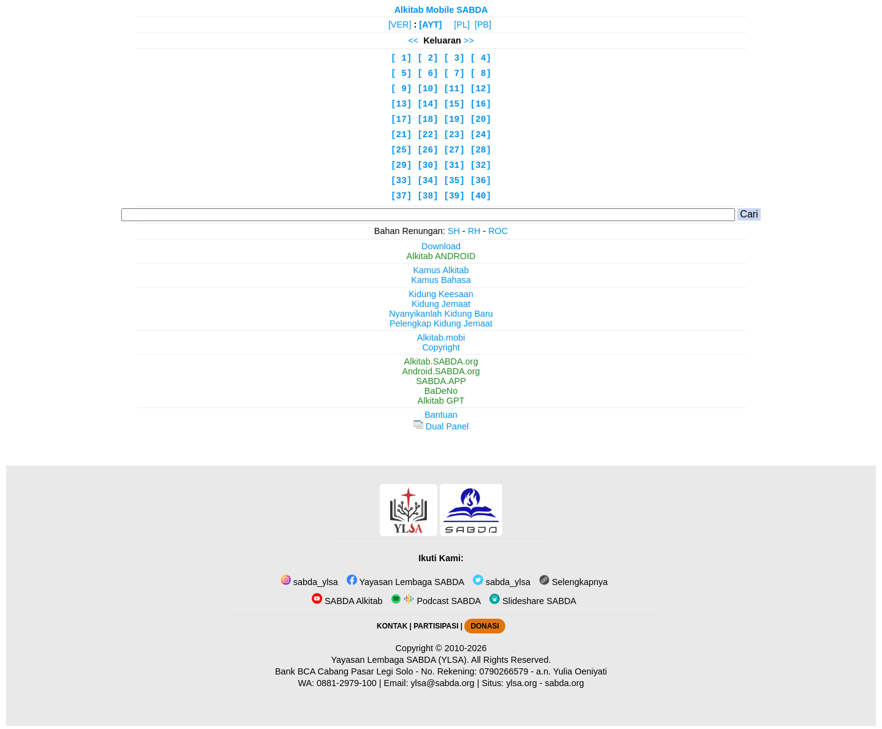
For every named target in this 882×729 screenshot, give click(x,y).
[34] (428, 181)
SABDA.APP (441, 381)
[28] (481, 150)
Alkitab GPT (441, 401)
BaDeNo (441, 391)
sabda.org (564, 683)
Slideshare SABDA (532, 601)
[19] (454, 119)
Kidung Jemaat (441, 304)
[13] (401, 104)
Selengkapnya (573, 582)
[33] (401, 181)
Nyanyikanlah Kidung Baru (441, 314)
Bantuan (441, 415)
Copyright (441, 347)
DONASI (484, 626)
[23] (454, 135)
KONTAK (392, 626)
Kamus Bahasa (441, 280)
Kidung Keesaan (441, 294)
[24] (481, 135)
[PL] (462, 24)
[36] (481, 181)
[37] (401, 196)
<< (413, 40)
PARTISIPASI (435, 626)
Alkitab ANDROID (441, 256)
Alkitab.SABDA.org (441, 361)
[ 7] (454, 73)
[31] (454, 165)
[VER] (400, 24)
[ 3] (454, 58)
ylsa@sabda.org (442, 683)
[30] (428, 165)
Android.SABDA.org (441, 371)
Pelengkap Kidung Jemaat (441, 323)
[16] (481, 104)
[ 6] (428, 73)
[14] (428, 104)
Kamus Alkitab (441, 270)
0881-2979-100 (347, 683)
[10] (428, 89)
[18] (428, 119)
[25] (401, 150)
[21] (401, 135)
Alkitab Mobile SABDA (441, 10)
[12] (481, 89)
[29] (401, 165)
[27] (454, 150)
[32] (481, 165)
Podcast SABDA (436, 601)
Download (441, 246)
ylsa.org (521, 683)
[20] (481, 119)
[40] (481, 196)
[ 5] (401, 73)
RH (474, 231)
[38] (428, 196)
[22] (428, 135)
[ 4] (481, 58)
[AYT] (430, 24)
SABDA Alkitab (347, 601)
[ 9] (401, 89)
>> (469, 40)
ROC (498, 231)
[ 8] (481, 73)
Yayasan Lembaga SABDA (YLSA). (400, 660)
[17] (401, 119)
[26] (428, 150)
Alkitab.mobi (441, 337)
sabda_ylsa (309, 582)
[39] (454, 196)
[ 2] (428, 58)
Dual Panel (441, 426)
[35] (454, 181)
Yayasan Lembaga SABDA (405, 582)
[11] (454, 89)
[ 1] (401, 58)
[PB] (483, 24)
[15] (454, 104)
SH (454, 231)
